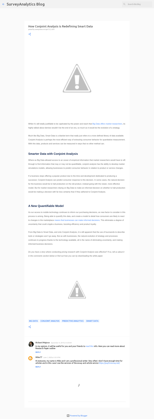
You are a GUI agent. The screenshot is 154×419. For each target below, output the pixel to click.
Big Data (33, 321)
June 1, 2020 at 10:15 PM (51, 357)
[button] (29, 34)
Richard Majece (42, 342)
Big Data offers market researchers (107, 124)
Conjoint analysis (50, 321)
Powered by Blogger (77, 416)
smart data (92, 321)
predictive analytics (72, 321)
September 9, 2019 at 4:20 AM (61, 343)
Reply (38, 352)
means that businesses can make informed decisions (77, 220)
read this (89, 346)
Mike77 (38, 357)
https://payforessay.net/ (109, 363)
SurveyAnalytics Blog (26, 4)
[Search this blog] (139, 4)
